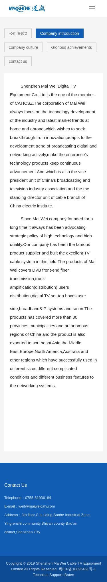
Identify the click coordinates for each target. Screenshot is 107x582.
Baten (69, 575)
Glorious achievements (71, 47)
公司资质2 (18, 33)
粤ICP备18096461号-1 (77, 569)
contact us (18, 61)
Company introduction (59, 33)
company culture (23, 47)
